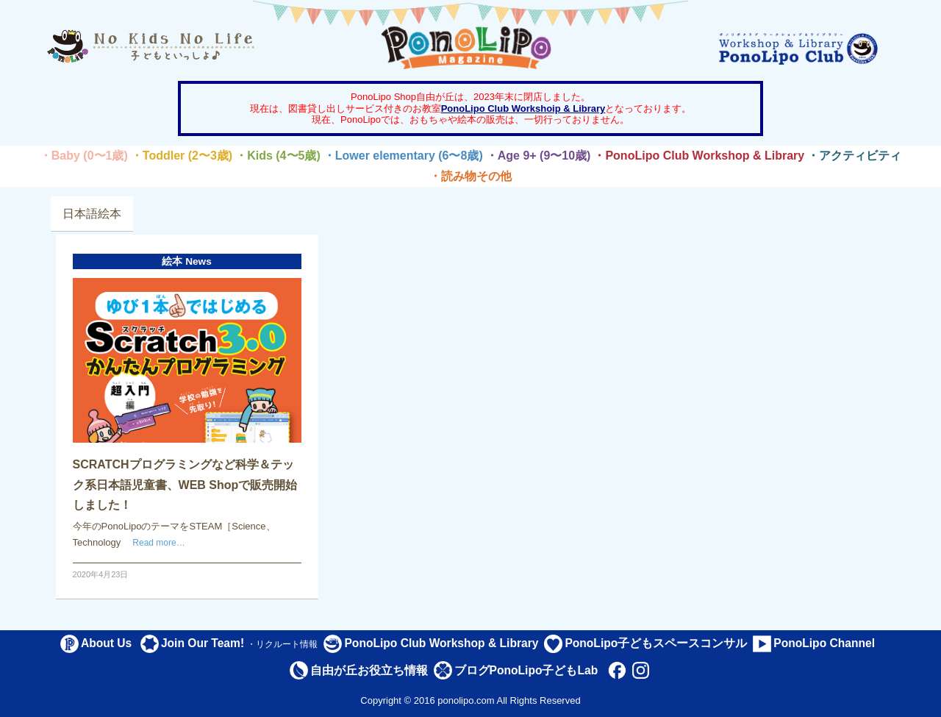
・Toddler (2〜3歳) (181, 155)
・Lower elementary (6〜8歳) (403, 155)
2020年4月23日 (101, 574)
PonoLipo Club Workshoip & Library (523, 108)
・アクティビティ (854, 155)
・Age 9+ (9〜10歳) (538, 155)
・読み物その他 (470, 176)
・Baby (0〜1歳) (84, 155)
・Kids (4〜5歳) (278, 155)
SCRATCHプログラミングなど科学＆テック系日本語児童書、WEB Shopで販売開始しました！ (185, 484)
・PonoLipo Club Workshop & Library (698, 155)
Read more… (158, 543)
